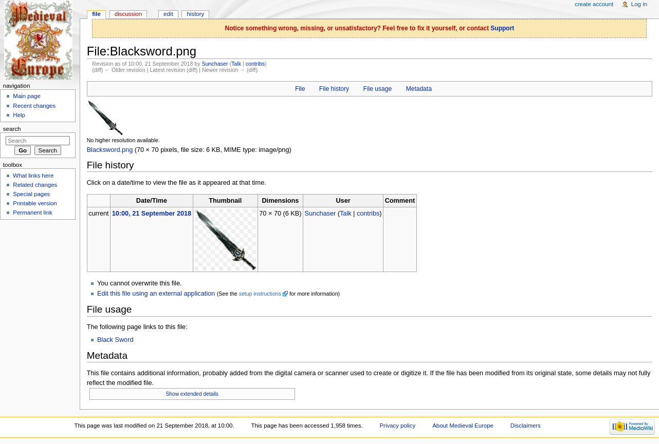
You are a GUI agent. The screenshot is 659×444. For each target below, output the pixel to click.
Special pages (31, 194)
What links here (33, 175)
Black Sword (115, 339)
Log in (639, 4)
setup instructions (260, 294)
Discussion (128, 14)
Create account (594, 4)
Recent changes (34, 106)
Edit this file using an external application (156, 293)
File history (334, 88)
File (300, 88)
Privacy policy (397, 425)
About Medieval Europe (462, 425)
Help (19, 115)
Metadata (419, 88)
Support (502, 28)
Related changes (35, 185)
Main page (27, 96)
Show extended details (192, 394)
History (196, 14)
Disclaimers (525, 425)
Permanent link (32, 212)
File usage (377, 88)
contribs (255, 64)
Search (12, 129)
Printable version (35, 203)
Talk (236, 64)
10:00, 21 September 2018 (151, 213)
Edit (168, 14)
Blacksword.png (110, 149)
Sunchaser (215, 64)
